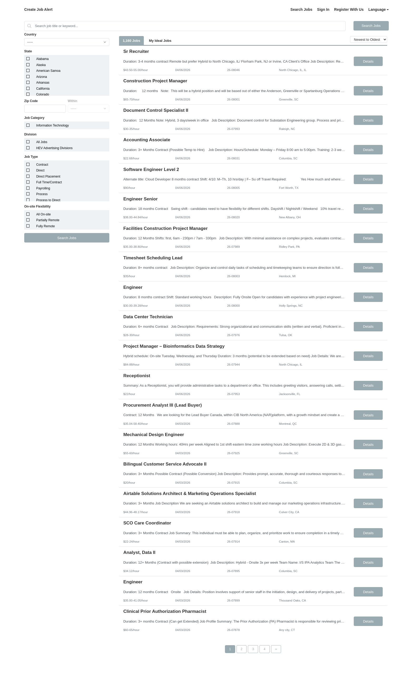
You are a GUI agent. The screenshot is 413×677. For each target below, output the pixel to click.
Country (30, 34)
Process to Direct (48, 200)
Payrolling (43, 188)
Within (72, 101)
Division (30, 134)
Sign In (323, 9)
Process (41, 194)
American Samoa (48, 71)
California (43, 88)
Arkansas (42, 82)
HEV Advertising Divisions (54, 148)
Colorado (42, 94)
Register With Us (349, 9)
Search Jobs (301, 9)
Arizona (41, 77)
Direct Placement (48, 176)
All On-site (43, 214)
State (28, 51)
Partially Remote (47, 220)
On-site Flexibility (37, 206)
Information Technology (52, 125)
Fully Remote (45, 226)
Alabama (42, 59)
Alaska (41, 65)
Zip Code (31, 101)
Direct (40, 170)
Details (368, 61)
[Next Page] (276, 649)
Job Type (31, 157)
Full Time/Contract (49, 182)
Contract (42, 164)
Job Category (34, 118)
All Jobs (41, 142)
